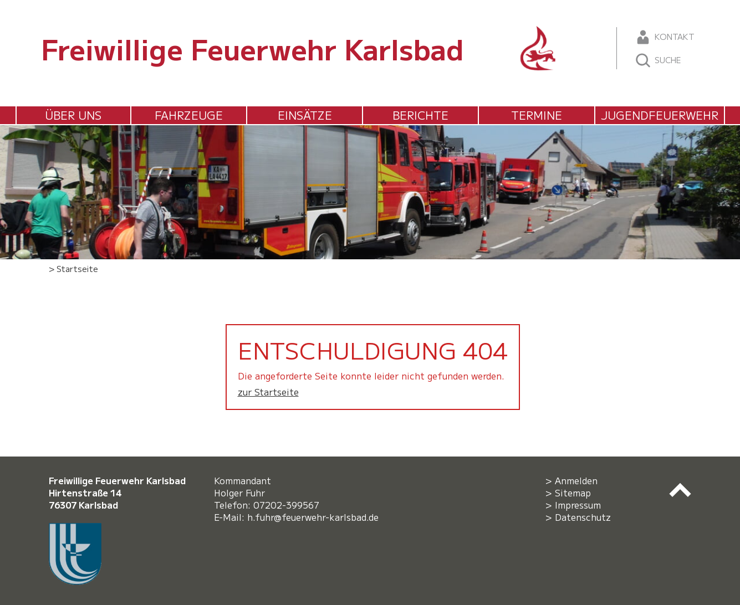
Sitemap (573, 492)
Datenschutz (583, 517)
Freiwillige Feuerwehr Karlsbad (252, 48)
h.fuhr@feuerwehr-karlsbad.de (315, 517)
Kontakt (664, 37)
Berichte (420, 115)
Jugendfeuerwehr (659, 115)
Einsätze (305, 115)
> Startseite (73, 268)
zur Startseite (268, 391)
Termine (536, 115)
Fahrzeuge (189, 115)
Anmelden (576, 480)
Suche (658, 60)
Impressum (578, 504)
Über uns (73, 115)
